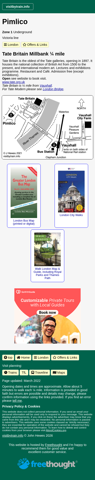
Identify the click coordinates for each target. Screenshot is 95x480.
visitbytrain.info (12, 435)
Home (23, 357)
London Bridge (53, 89)
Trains (10, 372)
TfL (24, 372)
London (11, 44)
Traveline (39, 372)
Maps (59, 372)
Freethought (53, 445)
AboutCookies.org (56, 430)
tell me (17, 400)
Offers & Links (35, 44)
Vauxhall (46, 85)
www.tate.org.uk (13, 82)
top (8, 357)
